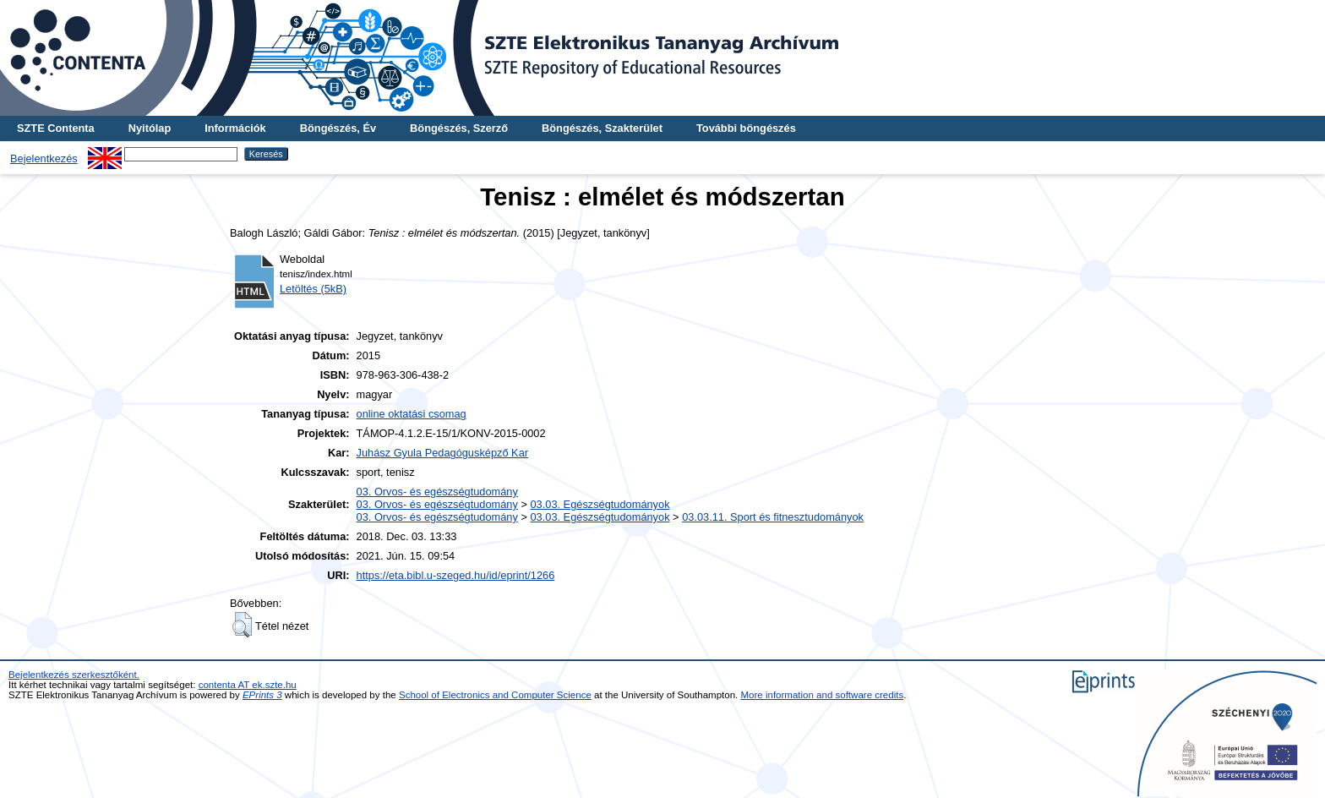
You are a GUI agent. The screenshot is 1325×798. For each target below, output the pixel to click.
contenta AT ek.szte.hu (248, 685)
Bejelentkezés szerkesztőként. (73, 675)
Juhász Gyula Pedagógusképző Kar (442, 452)
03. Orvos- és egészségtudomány (437, 491)
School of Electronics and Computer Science (495, 695)
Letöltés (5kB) (313, 288)
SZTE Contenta (56, 128)
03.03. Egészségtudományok (599, 504)
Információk (235, 128)
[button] (242, 624)
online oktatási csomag (411, 413)
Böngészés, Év (338, 128)
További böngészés (746, 128)
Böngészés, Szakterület (602, 128)
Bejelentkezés (44, 158)
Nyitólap (149, 128)
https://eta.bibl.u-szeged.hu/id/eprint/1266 (456, 575)
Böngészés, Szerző (459, 128)
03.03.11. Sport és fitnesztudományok (773, 517)
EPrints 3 (262, 695)
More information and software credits (822, 695)
